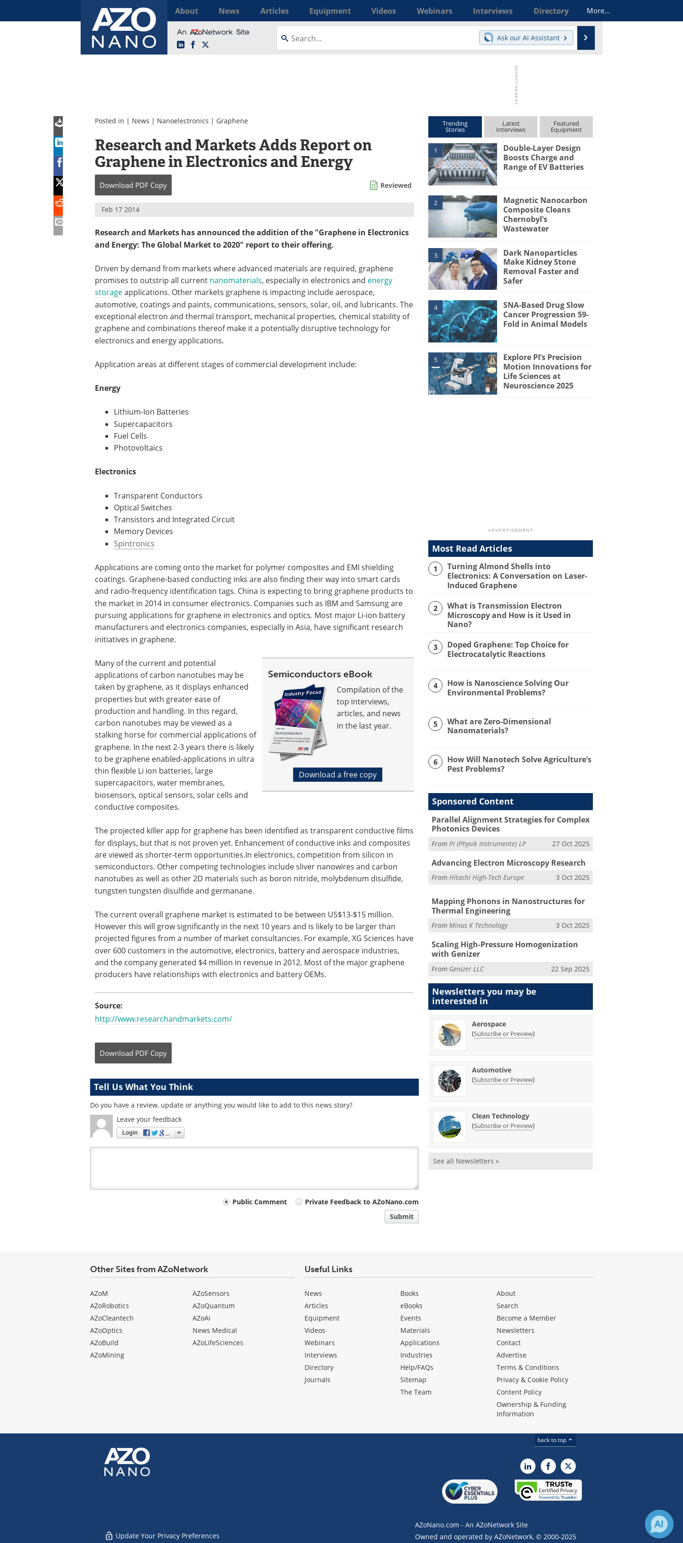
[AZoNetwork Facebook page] (193, 45)
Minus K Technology (478, 919)
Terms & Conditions (528, 1367)
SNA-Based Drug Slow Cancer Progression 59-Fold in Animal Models (543, 313)
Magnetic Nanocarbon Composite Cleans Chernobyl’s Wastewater (547, 208)
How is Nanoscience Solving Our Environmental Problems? (504, 684)
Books (409, 1293)
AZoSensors (211, 1293)
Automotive (491, 1062)
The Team (416, 1391)
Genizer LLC (466, 961)
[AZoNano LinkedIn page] (181, 45)
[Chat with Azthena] (659, 1524)
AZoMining (107, 1354)
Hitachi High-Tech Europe (486, 873)
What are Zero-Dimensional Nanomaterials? (496, 723)
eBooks (411, 1305)
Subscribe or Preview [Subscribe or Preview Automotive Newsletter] (503, 1072)
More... (580, 10)
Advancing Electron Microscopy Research (505, 859)
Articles (316, 1305)
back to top (555, 1440)
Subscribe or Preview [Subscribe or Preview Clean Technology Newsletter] (503, 1118)
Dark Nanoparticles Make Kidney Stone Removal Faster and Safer (538, 265)
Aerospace (489, 1016)
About (506, 1293)
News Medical (215, 1330)
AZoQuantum (214, 1305)
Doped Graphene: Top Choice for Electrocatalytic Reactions (505, 647)
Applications (420, 1342)
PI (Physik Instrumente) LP (487, 839)
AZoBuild (104, 1342)
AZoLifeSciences (218, 1342)
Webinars (320, 1342)
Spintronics (134, 543)
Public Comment (259, 1201)
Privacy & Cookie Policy (532, 1379)
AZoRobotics (109, 1305)
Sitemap (413, 1379)
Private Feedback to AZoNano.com (362, 1201)
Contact (509, 1342)
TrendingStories (455, 126)
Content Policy (519, 1391)
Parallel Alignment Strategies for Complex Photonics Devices (507, 822)
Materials (415, 1330)
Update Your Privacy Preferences (162, 1530)
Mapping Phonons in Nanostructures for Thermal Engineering (503, 901)
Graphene (232, 120)
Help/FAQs (417, 1367)
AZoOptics (106, 1330)
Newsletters (516, 1330)
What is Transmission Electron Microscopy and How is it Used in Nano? (518, 608)
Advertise (511, 1354)
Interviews (321, 1354)
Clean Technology (500, 1108)
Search (507, 1305)
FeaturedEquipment (566, 126)
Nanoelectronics (183, 120)
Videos (315, 1330)
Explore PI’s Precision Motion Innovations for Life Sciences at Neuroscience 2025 (544, 369)
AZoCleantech (112, 1317)
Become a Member (526, 1317)
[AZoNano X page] (205, 45)
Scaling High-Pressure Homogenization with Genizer (509, 943)
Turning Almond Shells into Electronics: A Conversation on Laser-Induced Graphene (517, 574)
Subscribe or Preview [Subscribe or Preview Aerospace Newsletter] (503, 1026)
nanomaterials (236, 280)
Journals (318, 1379)
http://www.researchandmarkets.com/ (163, 1019)
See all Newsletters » (466, 1153)
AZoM (99, 1293)
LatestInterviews (511, 126)
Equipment (322, 1317)
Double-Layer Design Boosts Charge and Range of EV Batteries (548, 156)
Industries (416, 1354)
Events (410, 1317)
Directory (319, 1367)
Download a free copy (338, 774)
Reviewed (396, 185)
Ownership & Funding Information (531, 1409)
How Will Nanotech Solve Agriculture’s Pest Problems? (515, 761)
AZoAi (202, 1317)
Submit (402, 1216)
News (140, 120)
